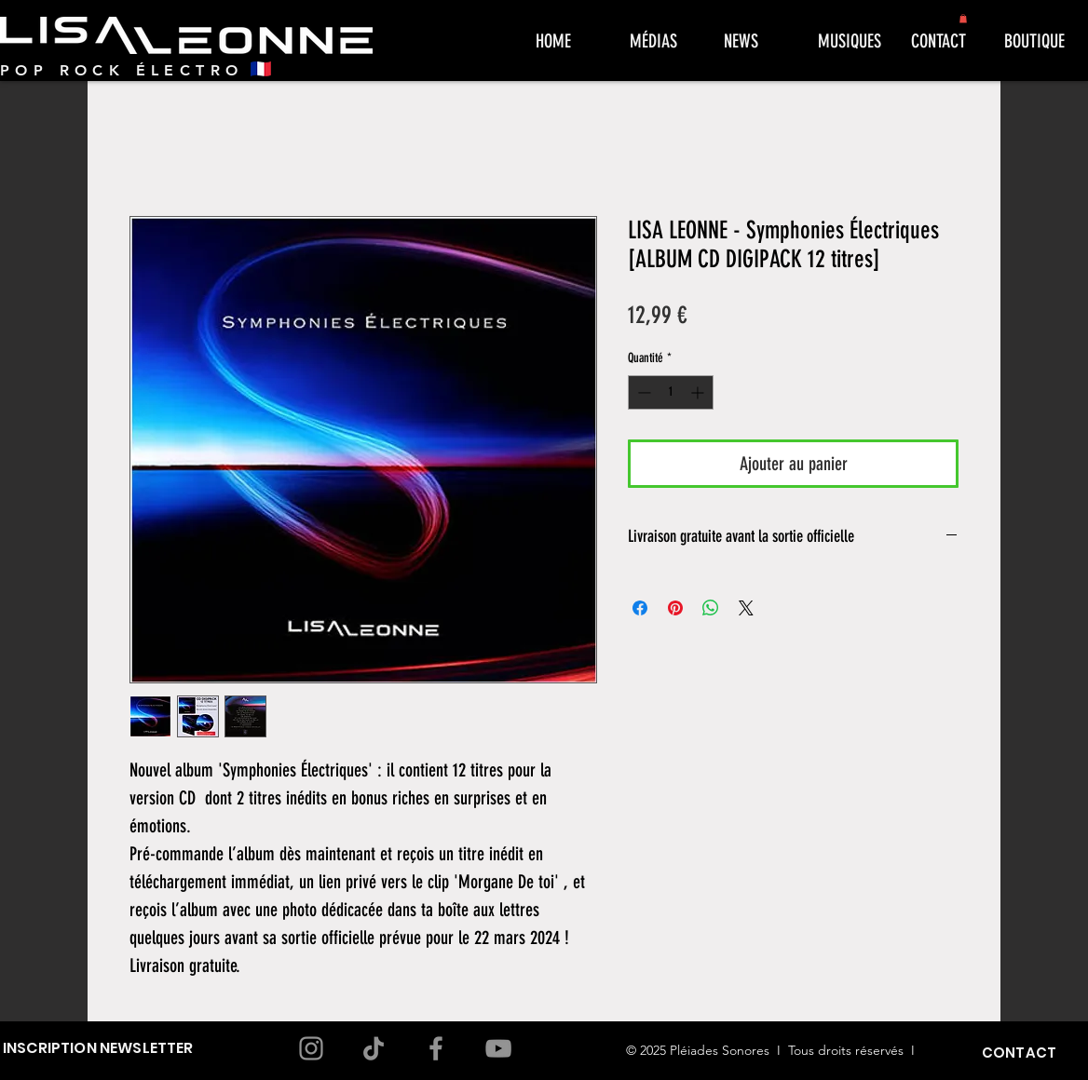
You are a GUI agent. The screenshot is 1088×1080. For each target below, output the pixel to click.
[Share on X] (746, 608)
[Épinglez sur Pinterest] (675, 608)
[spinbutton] (670, 392)
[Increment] (699, 392)
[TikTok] (373, 1048)
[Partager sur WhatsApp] (711, 608)
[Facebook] (436, 1048)
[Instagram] (311, 1048)
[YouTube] (498, 1048)
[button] (963, 18)
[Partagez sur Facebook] (640, 608)
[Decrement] (642, 392)
